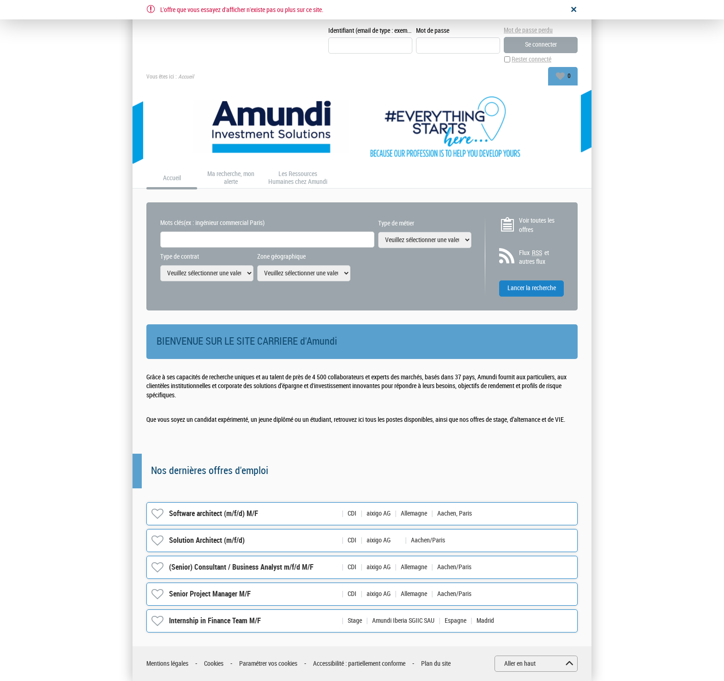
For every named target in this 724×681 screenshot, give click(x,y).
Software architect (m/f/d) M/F (213, 513)
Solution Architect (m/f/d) (207, 540)
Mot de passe (432, 31)
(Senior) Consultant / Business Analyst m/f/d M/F (241, 567)
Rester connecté (531, 59)
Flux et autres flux (534, 257)
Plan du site (436, 664)
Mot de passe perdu (528, 30)
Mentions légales (167, 664)
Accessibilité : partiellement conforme (359, 664)
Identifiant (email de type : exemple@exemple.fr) (370, 31)
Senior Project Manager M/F (210, 594)
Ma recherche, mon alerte (230, 178)
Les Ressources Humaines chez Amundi (297, 178)
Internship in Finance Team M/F (215, 620)
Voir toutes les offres (537, 225)
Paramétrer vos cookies (268, 664)
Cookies (213, 664)
